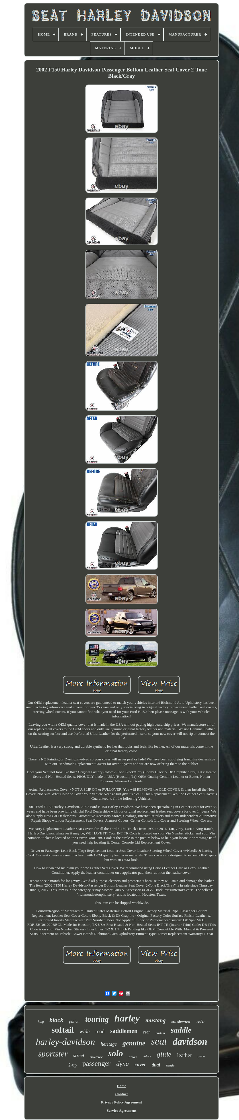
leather (184, 1055)
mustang (155, 1020)
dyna (122, 1063)
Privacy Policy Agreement (121, 1102)
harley (127, 1018)
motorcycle (96, 1057)
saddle (181, 1029)
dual (156, 1064)
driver (133, 1057)
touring (97, 1019)
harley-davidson (65, 1042)
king (41, 1021)
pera (201, 1056)
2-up (72, 1064)
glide (164, 1054)
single (170, 1065)
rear (146, 1032)
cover (140, 1064)
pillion (74, 1021)
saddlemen (124, 1030)
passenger (96, 1063)
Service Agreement (121, 1110)
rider (201, 1021)
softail (63, 1029)
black (57, 1019)
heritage (109, 1044)
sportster (53, 1053)
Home (121, 1086)
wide (84, 1031)
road (100, 1031)
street (78, 1055)
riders (147, 1056)
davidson (190, 1042)
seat (159, 1041)
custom (160, 1033)
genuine (133, 1043)
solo (115, 1053)
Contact (121, 1094)
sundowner (181, 1021)
